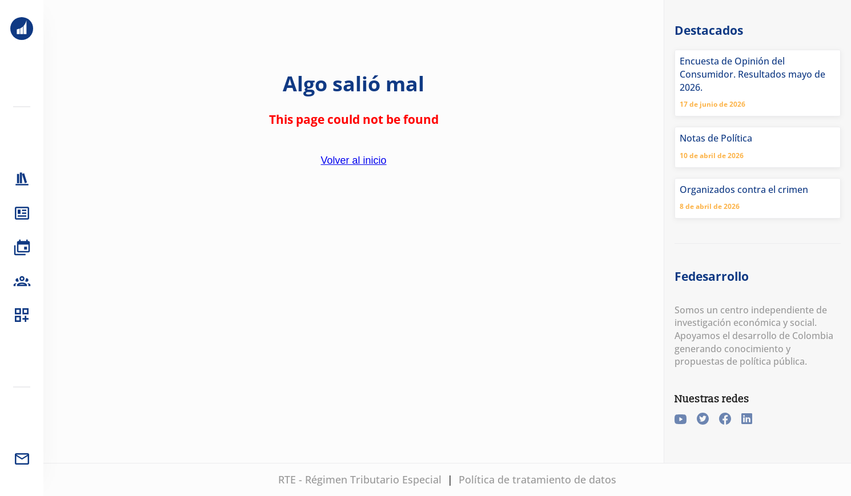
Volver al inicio (354, 160)
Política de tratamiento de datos (537, 479)
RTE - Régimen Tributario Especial (359, 479)
